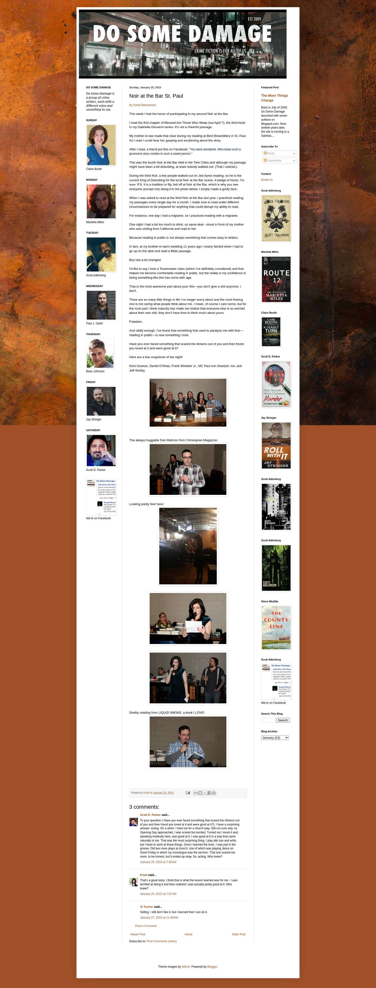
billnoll (186, 966)
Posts (269, 153)
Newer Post (137, 934)
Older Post (239, 934)
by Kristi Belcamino (142, 105)
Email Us (267, 179)
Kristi (143, 875)
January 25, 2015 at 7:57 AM (158, 894)
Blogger (212, 966)
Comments (272, 160)
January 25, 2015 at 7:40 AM (158, 862)
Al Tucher (146, 907)
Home (189, 934)
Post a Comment (146, 926)
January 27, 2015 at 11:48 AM (159, 917)
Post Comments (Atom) (162, 941)
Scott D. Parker (150, 815)
